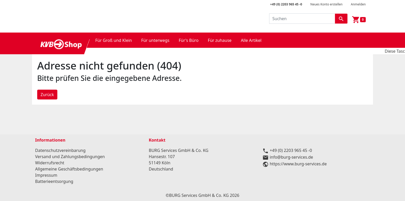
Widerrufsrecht (49, 163)
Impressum (46, 175)
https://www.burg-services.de (298, 164)
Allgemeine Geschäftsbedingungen (69, 169)
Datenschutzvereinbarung (60, 150)
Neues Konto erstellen (326, 4)
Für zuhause (220, 40)
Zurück (47, 94)
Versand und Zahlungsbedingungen (70, 156)
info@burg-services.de (291, 157)
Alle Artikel (251, 40)
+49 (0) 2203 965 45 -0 (286, 4)
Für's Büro (189, 40)
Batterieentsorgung (54, 181)
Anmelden (358, 4)
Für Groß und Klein (113, 40)
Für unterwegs (155, 40)
